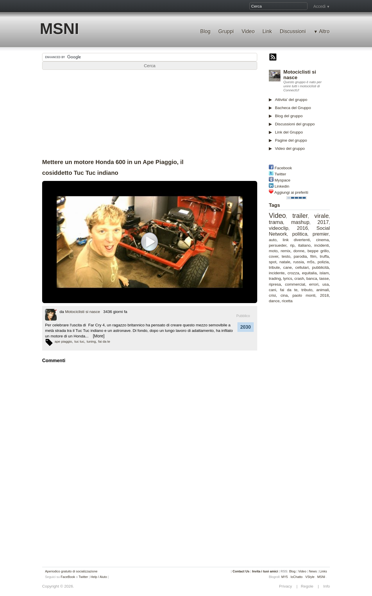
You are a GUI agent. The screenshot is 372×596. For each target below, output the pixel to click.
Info (325, 586)
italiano (304, 245)
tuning (91, 341)
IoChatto (297, 577)
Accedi (319, 6)
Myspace (282, 180)
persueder (277, 245)
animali (322, 290)
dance (274, 301)
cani (272, 290)
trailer (300, 215)
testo (286, 256)
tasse (324, 278)
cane (287, 267)
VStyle (309, 577)
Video (248, 31)
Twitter (280, 174)
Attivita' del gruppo (291, 99)
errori (314, 284)
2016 (302, 228)
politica (299, 234)
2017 (323, 222)
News (313, 571)
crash (299, 278)
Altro (324, 31)
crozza (293, 273)
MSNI (59, 28)
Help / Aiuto (99, 577)
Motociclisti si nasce (82, 311)
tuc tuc (79, 341)
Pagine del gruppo (291, 140)
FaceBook (68, 577)
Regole (307, 586)
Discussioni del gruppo (295, 124)
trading (275, 278)
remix (285, 251)
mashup (300, 222)
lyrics (287, 278)
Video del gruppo (290, 148)
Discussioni (293, 31)
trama (276, 222)
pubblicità (320, 267)
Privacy (287, 586)
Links (323, 571)
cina (284, 295)
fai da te (288, 290)
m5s (310, 262)
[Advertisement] (312, 398)
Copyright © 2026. (58, 586)
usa (325, 284)
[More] (99, 336)
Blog (205, 31)
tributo (306, 290)
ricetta (287, 301)
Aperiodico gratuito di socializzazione (71, 571)
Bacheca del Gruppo (293, 108)
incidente (277, 273)
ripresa (275, 284)
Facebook (283, 168)
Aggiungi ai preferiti (291, 192)
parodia (300, 256)
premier (321, 233)
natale (284, 262)
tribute (274, 267)
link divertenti (296, 240)
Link (267, 31)
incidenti (321, 245)
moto (273, 251)
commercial (295, 284)
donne (299, 251)
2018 (324, 295)
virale (321, 215)
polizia (323, 262)
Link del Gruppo (289, 132)
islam (324, 273)
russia (298, 262)
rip (292, 245)
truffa (324, 256)
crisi (272, 295)
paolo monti (303, 295)
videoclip (278, 228)
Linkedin (282, 186)
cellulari (302, 267)
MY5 (284, 577)
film (313, 256)
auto (272, 240)
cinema (322, 240)
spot (272, 262)
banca (311, 278)
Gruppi (226, 31)
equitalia (309, 273)
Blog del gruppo (289, 116)
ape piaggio (63, 341)
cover (273, 256)
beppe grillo (318, 251)
